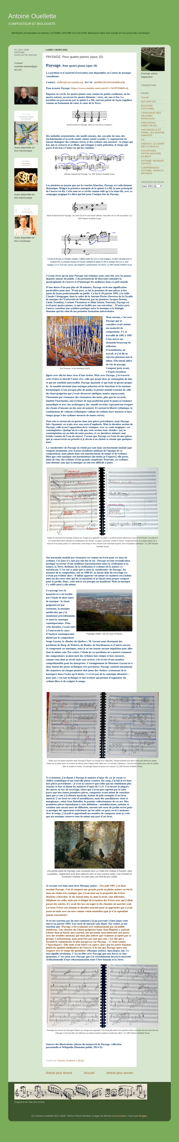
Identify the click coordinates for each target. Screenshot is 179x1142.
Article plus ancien (119, 1073)
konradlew (121, 1116)
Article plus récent (59, 1073)
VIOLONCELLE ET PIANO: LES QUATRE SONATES (152, 132)
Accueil (89, 1073)
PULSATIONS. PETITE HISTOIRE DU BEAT (151, 153)
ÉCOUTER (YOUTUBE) (147, 107)
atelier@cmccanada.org (70, 82)
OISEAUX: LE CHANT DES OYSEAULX (152, 145)
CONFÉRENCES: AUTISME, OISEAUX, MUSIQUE (152, 170)
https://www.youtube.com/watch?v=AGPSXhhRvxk (99, 88)
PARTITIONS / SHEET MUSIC (149, 124)
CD (143, 139)
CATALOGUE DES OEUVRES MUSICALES (151, 115)
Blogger (143, 1116)
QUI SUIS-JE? (148, 101)
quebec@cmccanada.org (109, 82)
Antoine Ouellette (32, 16)
